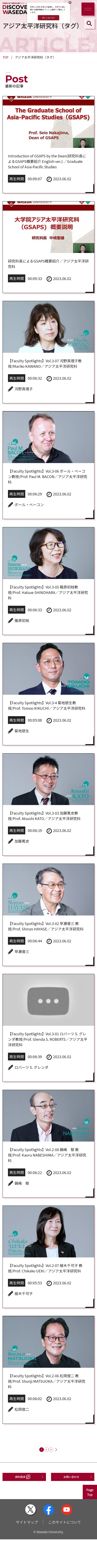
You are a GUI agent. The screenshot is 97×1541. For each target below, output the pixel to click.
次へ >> (55, 1449)
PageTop (89, 1493)
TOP (5, 57)
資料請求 (19, 1477)
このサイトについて (64, 1523)
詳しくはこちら (48, 17)
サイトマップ (27, 1523)
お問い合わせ (71, 1477)
